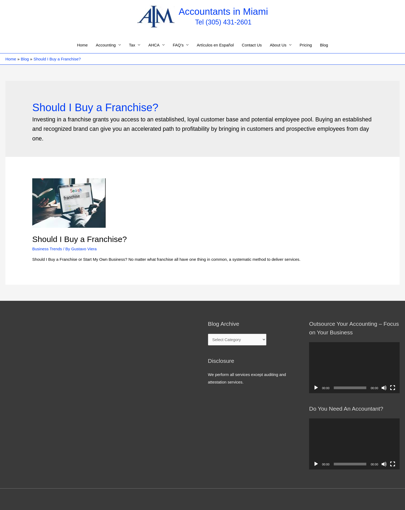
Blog (324, 45)
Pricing (306, 45)
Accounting (106, 45)
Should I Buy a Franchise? (79, 239)
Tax (132, 45)
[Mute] (384, 387)
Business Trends (47, 249)
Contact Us (252, 45)
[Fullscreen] (392, 387)
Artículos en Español (215, 45)
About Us (278, 45)
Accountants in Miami (223, 11)
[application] (354, 367)
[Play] (316, 387)
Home (82, 45)
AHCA (154, 45)
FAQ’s (178, 45)
